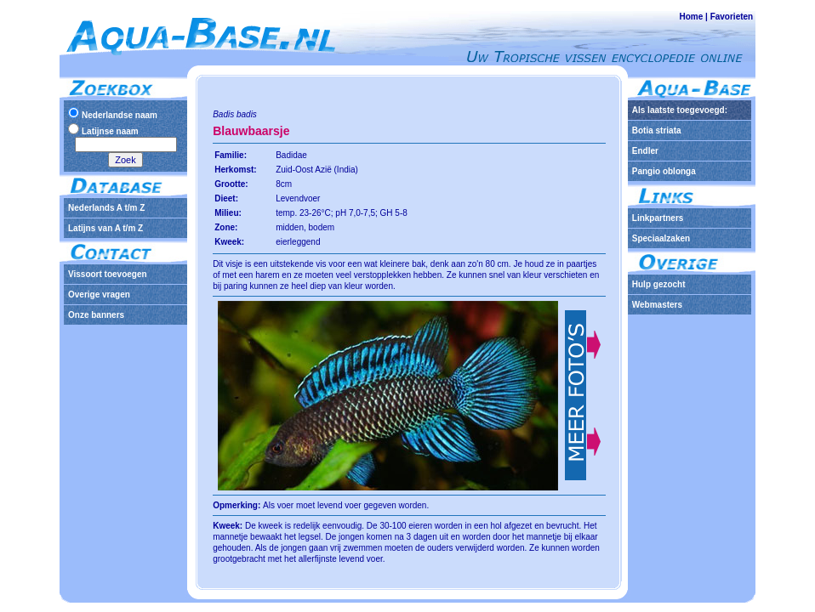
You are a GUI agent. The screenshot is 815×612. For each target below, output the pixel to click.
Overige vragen (99, 294)
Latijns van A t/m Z (105, 228)
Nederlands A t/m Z (106, 207)
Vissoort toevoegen (107, 274)
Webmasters (657, 304)
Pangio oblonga (664, 171)
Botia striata (656, 130)
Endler (645, 151)
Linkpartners (658, 218)
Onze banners (96, 315)
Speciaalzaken (661, 238)
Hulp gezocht (659, 284)
